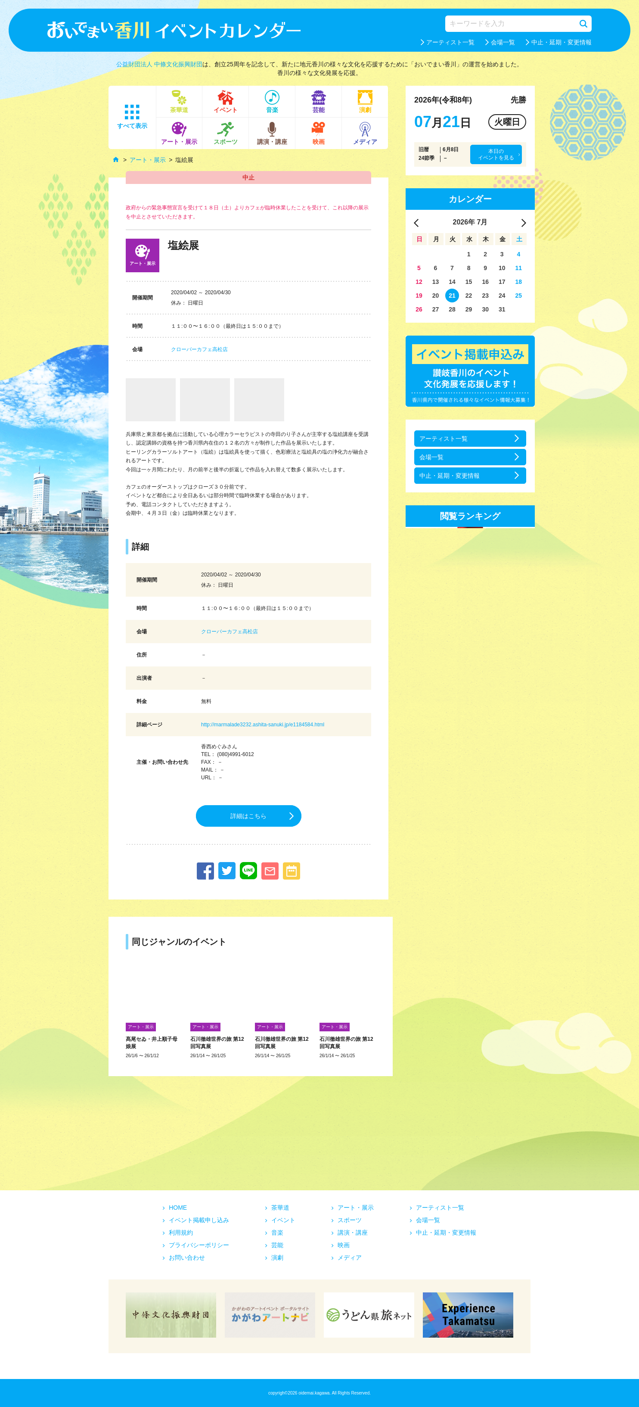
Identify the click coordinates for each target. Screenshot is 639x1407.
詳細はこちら (248, 815)
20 (435, 295)
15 (468, 281)
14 (452, 281)
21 (452, 295)
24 (502, 295)
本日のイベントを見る (496, 154)
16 (485, 281)
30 (485, 309)
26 (419, 309)
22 (468, 295)
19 (419, 295)
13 (435, 281)
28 (452, 309)
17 (502, 281)
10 (502, 268)
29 (468, 309)
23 (485, 295)
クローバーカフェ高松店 (199, 349)
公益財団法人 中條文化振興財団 (159, 64)
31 (502, 309)
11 (518, 268)
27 (435, 309)
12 (419, 281)
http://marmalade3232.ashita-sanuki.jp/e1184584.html (262, 725)
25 (518, 295)
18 (518, 281)
